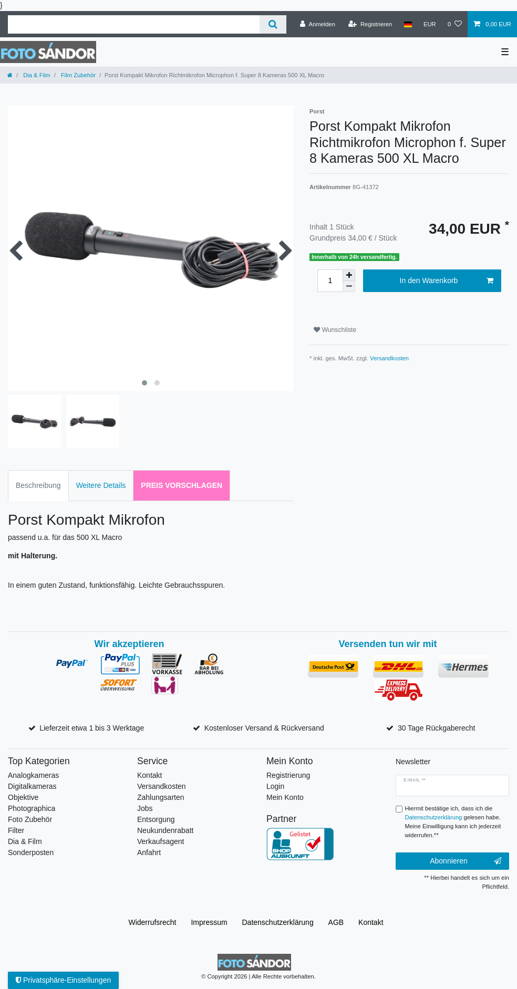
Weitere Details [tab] (101, 485)
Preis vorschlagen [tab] (181, 485)
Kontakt (149, 775)
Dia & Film (36, 75)
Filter (16, 830)
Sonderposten (31, 852)
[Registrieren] (370, 24)
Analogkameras (33, 775)
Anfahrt (149, 852)
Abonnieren (465, 861)
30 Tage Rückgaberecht (436, 728)
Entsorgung (156, 819)
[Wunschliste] (455, 24)
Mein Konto (285, 797)
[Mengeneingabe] (330, 280)
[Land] (407, 24)
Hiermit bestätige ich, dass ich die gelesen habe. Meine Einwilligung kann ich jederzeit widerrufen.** (453, 821)
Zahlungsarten (160, 797)
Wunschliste (335, 330)
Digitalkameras (32, 786)
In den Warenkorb (446, 281)
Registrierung (288, 775)
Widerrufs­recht (152, 922)
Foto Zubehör (30, 819)
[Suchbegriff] (134, 24)
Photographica (31, 808)
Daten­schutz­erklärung (278, 922)
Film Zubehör (77, 75)
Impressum (209, 922)
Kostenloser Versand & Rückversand (264, 728)
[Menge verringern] (349, 286)
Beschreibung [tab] (38, 485)
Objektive (23, 797)
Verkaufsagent (160, 841)
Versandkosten (389, 358)
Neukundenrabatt (165, 830)
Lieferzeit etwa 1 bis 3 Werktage (91, 728)
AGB (336, 922)
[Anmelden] (317, 24)
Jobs (145, 808)
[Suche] (273, 24)
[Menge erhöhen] (349, 275)
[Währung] (430, 24)
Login (275, 786)
